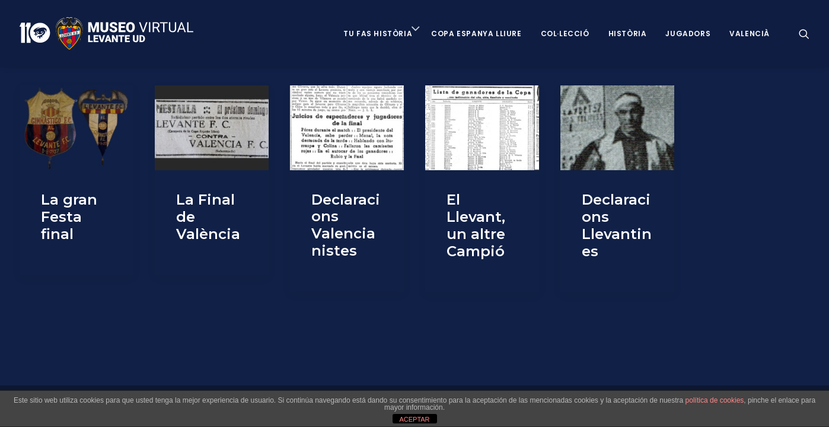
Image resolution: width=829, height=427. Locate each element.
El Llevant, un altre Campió (476, 225)
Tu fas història (377, 33)
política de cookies (714, 400)
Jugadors (687, 33)
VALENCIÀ (749, 33)
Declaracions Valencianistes (345, 225)
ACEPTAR (414, 419)
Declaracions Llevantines (617, 225)
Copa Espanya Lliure (476, 33)
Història (627, 33)
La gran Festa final (69, 217)
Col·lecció (565, 33)
